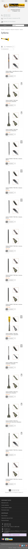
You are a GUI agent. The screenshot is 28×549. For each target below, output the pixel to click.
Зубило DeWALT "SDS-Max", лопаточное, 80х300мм (12, 130)
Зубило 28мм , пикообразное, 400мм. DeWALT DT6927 (14, 72)
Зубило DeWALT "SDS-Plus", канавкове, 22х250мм (12, 363)
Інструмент (7, 29)
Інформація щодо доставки (7, 518)
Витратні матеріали (15, 29)
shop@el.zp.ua (7, 529)
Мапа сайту (25, 547)
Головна (2, 29)
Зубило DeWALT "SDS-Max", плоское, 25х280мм (14, 247)
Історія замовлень (5, 505)
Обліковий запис (4, 502)
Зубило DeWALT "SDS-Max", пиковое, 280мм (14, 159)
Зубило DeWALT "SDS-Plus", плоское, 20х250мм (14, 480)
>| (18, 490)
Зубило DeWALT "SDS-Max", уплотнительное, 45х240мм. (12, 334)
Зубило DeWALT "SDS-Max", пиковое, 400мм (14, 188)
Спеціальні (19, 547)
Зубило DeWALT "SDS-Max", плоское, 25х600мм (14, 305)
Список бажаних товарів (6, 507)
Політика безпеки (5, 520)
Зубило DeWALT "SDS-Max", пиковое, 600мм (14, 217)
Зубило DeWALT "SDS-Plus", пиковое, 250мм (14, 451)
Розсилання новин (5, 510)
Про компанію (4, 515)
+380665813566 (16, 535)
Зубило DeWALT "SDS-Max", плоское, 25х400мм (14, 276)
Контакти (10, 547)
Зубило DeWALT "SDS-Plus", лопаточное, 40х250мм (12, 392)
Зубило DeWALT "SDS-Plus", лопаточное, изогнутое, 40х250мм (13, 421)
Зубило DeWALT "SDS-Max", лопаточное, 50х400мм (12, 101)
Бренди (14, 547)
